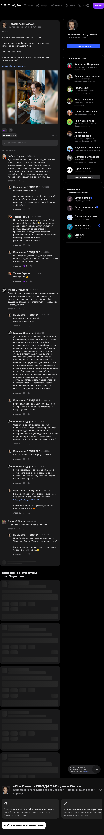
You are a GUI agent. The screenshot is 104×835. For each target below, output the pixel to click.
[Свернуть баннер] (100, 790)
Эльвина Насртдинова (87, 75)
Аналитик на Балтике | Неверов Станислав (84, 225)
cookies (86, 771)
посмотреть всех (84, 177)
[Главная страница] (11, 5)
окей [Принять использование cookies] (96, 769)
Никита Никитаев (84, 120)
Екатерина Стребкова (86, 156)
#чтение (22, 66)
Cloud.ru (79, 234)
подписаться (84, 46)
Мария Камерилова (85, 111)
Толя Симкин (81, 87)
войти (98, 5)
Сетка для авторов (85, 207)
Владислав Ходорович (87, 147)
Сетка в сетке (82, 197)
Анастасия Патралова (86, 64)
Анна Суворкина (83, 99)
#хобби (13, 66)
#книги (5, 66)
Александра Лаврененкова (82, 134)
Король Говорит (83, 168)
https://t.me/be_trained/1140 (26, 499)
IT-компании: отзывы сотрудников (86, 216)
